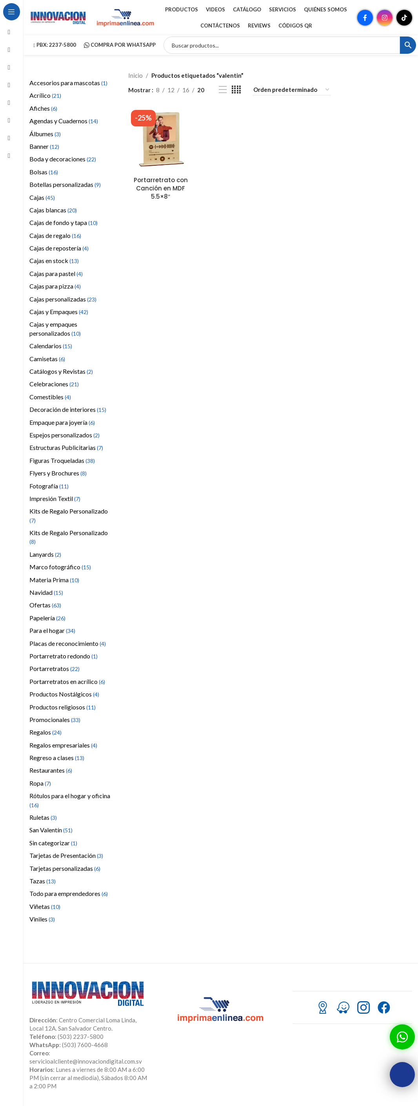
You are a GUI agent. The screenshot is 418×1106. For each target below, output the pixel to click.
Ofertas (45, 605)
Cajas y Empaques (58, 311)
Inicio (135, 75)
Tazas (42, 881)
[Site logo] (58, 16)
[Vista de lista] (223, 89)
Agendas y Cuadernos (63, 120)
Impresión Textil (54, 498)
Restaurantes (50, 770)
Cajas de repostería (59, 248)
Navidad (46, 592)
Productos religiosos (62, 707)
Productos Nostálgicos (64, 694)
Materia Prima (54, 579)
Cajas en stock (54, 260)
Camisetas (47, 358)
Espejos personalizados (64, 435)
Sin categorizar (53, 842)
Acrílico (45, 95)
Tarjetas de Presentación (66, 855)
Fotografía (49, 486)
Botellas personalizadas (65, 184)
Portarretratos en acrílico (67, 681)
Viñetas (44, 906)
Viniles (42, 919)
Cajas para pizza (55, 286)
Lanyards (45, 554)
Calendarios (50, 345)
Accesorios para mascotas (68, 82)
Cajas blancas (53, 210)
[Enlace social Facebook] (365, 18)
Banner (44, 146)
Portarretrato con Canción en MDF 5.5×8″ (161, 188)
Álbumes (45, 133)
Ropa (40, 783)
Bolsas (43, 171)
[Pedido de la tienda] (292, 89)
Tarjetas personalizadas (64, 868)
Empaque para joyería (62, 422)
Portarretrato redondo (63, 656)
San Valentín (51, 830)
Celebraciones (54, 384)
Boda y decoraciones (62, 159)
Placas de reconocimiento (67, 643)
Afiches (43, 108)
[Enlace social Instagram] (385, 18)
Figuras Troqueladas (62, 460)
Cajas (42, 197)
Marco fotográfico (60, 566)
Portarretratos (54, 668)
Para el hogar (52, 630)
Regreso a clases (56, 757)
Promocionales (54, 719)
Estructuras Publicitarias (66, 447)
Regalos (45, 732)
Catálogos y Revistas (61, 371)
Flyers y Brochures (58, 473)
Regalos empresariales (63, 745)
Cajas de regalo (55, 235)
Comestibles (50, 396)
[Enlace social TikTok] (404, 18)
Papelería (47, 618)
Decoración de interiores (67, 409)
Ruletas (43, 817)
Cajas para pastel (56, 273)
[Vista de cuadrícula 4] (236, 89)
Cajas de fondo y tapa (63, 222)
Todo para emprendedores (68, 893)
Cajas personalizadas (62, 299)
